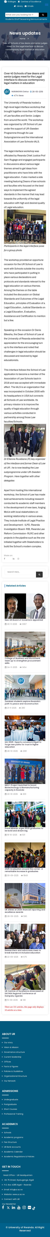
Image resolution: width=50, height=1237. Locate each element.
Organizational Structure (14, 1076)
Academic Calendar (12, 1151)
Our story (7, 1042)
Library (20, 6)
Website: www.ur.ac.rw (13, 1194)
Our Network (8, 1081)
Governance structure (13, 1052)
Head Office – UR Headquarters (17, 1175)
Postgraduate (9, 1104)
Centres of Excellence (31, 1)
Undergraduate (10, 1099)
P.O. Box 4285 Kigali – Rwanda (16, 1184)
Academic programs (12, 1137)
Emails (30, 6)
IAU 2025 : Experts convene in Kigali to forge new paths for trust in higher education (23, 744)
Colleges (12, 1)
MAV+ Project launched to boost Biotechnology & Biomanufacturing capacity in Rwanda (22, 787)
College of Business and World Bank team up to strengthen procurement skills (23, 660)
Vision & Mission (10, 1047)
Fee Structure (9, 1142)
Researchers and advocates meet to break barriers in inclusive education (23, 951)
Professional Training (12, 1114)
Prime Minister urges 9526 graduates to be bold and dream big (24, 829)
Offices (6, 1061)
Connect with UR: (11, 1199)
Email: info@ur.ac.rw (12, 1189)
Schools (6, 1132)
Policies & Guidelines (12, 1071)
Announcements (39, 19)
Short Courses (9, 1109)
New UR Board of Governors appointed (24, 620)
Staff (17, 19)
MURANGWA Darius (20, 91)
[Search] (22, 15)
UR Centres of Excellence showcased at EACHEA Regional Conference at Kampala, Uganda (24, 993)
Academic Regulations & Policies (18, 1156)
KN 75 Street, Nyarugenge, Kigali (18, 1180)
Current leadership (11, 1057)
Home (22, 38)
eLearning (25, 19)
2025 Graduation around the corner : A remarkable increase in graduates (24, 870)
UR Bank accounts (11, 1147)
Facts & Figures (10, 1066)
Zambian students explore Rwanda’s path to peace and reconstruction (22, 702)
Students (9, 19)
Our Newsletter (9, 1204)
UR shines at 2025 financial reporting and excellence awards (25, 911)
